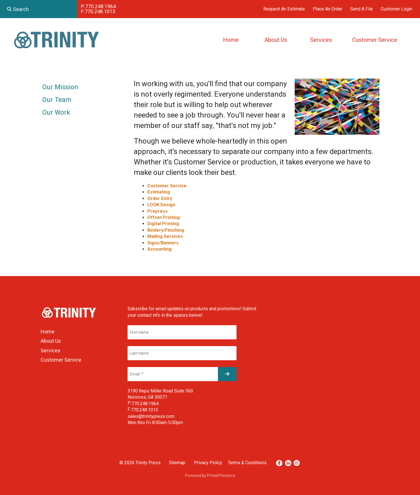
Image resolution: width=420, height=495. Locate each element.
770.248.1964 (100, 6)
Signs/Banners (163, 243)
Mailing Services (165, 236)
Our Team (56, 100)
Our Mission (60, 87)
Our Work (56, 112)
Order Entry (159, 198)
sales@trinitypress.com (151, 416)
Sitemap (177, 462)
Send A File (361, 9)
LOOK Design (161, 204)
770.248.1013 (100, 11)
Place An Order (327, 9)
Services (321, 39)
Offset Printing (163, 217)
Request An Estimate (284, 9)
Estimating (158, 192)
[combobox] (38, 9)
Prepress (157, 211)
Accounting (159, 249)
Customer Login (396, 9)
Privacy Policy (208, 462)
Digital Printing (163, 223)
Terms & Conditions (247, 462)
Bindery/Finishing (165, 230)
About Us (275, 39)
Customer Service (374, 39)
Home (231, 39)
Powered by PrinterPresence (210, 475)
